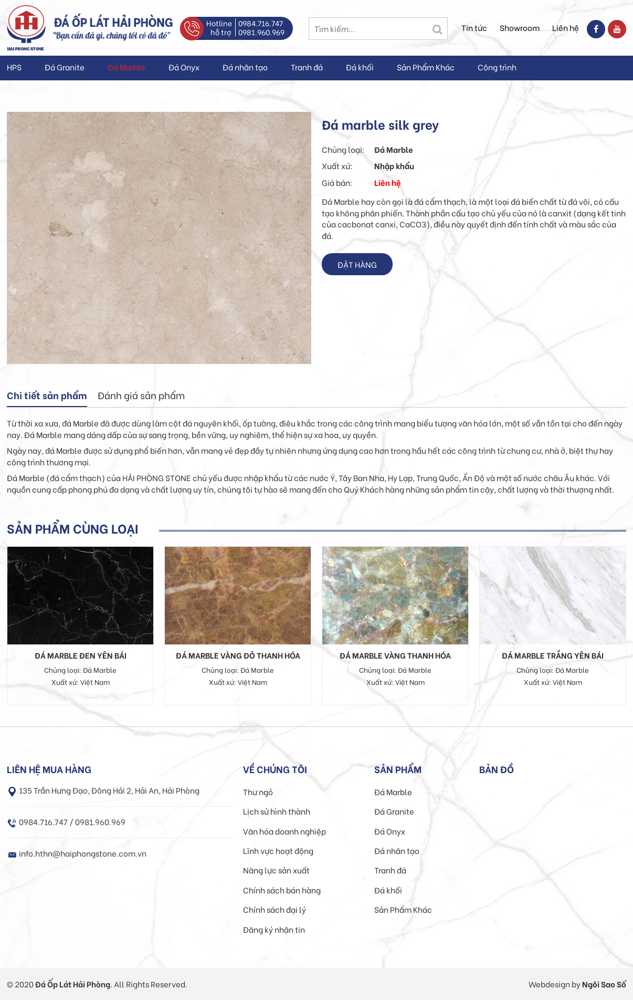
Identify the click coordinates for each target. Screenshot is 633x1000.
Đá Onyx (183, 66)
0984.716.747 (260, 22)
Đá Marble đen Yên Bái (80, 655)
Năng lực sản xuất (276, 870)
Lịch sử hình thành (276, 811)
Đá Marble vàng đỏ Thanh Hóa (238, 655)
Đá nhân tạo (245, 66)
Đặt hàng (357, 264)
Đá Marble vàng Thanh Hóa (395, 655)
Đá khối (360, 66)
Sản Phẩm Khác (426, 66)
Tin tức (474, 27)
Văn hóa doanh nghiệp (284, 831)
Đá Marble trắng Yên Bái (553, 655)
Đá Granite (65, 66)
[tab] (47, 396)
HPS (14, 66)
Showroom (520, 27)
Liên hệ (565, 27)
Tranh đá (307, 66)
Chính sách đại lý (274, 909)
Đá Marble (126, 66)
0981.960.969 (261, 31)
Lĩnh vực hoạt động (278, 850)
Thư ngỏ (258, 791)
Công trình (497, 66)
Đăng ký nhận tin (274, 929)
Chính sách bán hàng (282, 889)
